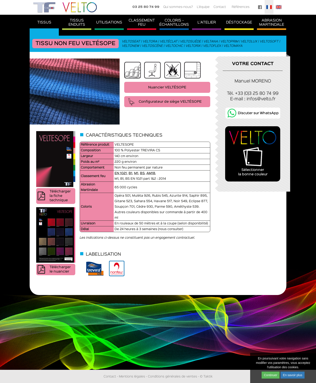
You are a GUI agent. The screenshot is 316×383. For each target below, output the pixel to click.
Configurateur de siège (170, 101)
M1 (136, 173)
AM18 (150, 173)
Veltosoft (269, 41)
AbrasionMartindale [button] (271, 22)
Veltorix (193, 45)
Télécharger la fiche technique (60, 196)
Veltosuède (190, 41)
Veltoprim (229, 41)
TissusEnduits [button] (76, 22)
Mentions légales (132, 376)
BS (142, 173)
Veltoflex (212, 45)
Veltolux (249, 41)
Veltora (150, 41)
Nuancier (167, 87)
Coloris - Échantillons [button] (174, 22)
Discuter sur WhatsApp (258, 113)
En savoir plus (292, 375)
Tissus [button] (44, 22)
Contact (220, 6)
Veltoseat (131, 41)
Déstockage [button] (239, 22)
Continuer (270, 375)
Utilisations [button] (109, 22)
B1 (130, 173)
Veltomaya (233, 45)
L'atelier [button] (207, 22)
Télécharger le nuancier (60, 269)
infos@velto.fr (261, 99)
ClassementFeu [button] (142, 22)
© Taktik (206, 376)
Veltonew (130, 45)
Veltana (211, 41)
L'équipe (203, 6)
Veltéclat (169, 41)
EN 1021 (121, 173)
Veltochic (174, 45)
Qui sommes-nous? (178, 6)
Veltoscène (152, 45)
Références (241, 6)
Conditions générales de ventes (172, 376)
